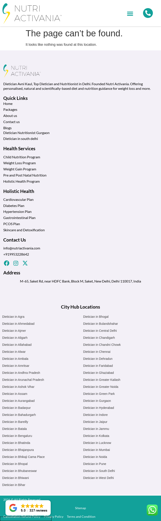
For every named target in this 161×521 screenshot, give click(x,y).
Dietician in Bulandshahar (100, 323)
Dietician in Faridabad (98, 365)
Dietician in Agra (13, 316)
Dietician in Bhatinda (16, 443)
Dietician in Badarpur (16, 408)
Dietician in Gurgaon (97, 401)
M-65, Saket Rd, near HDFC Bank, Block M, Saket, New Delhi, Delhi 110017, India (80, 281)
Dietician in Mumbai (96, 450)
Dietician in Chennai (97, 351)
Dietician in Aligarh (14, 337)
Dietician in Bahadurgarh (19, 415)
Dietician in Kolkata (96, 436)
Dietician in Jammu (96, 429)
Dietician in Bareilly (15, 422)
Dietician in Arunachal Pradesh (23, 379)
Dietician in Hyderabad (98, 408)
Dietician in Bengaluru (17, 436)
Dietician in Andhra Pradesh (21, 372)
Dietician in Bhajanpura (18, 450)
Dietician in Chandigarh (99, 337)
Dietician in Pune (94, 464)
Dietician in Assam (14, 394)
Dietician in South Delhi (99, 471)
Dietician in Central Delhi (100, 330)
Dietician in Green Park (99, 394)
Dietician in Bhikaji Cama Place (23, 457)
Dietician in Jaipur (95, 422)
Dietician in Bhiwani (15, 478)
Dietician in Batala (14, 429)
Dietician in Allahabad (17, 344)
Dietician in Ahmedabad (18, 323)
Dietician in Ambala (15, 358)
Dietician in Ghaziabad (98, 372)
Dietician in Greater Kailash (101, 379)
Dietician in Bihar (13, 485)
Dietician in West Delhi (98, 478)
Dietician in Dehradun (98, 358)
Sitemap (80, 508)
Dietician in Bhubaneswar (19, 471)
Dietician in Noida (95, 457)
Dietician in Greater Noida (100, 387)
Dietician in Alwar (14, 351)
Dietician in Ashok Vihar (18, 387)
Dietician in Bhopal (15, 464)
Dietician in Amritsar (15, 365)
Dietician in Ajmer (14, 330)
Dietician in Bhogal (96, 316)
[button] (130, 14)
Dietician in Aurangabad (18, 401)
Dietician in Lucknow (97, 443)
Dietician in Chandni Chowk (102, 344)
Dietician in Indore (95, 415)
